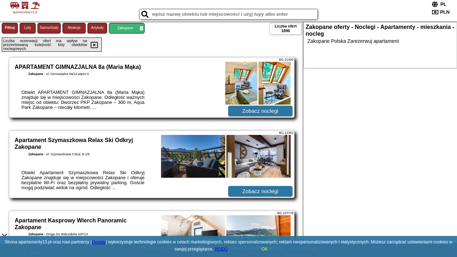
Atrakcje (73, 28)
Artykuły (97, 28)
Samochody (49, 28)
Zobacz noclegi (260, 111)
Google (99, 242)
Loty (27, 28)
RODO (221, 249)
